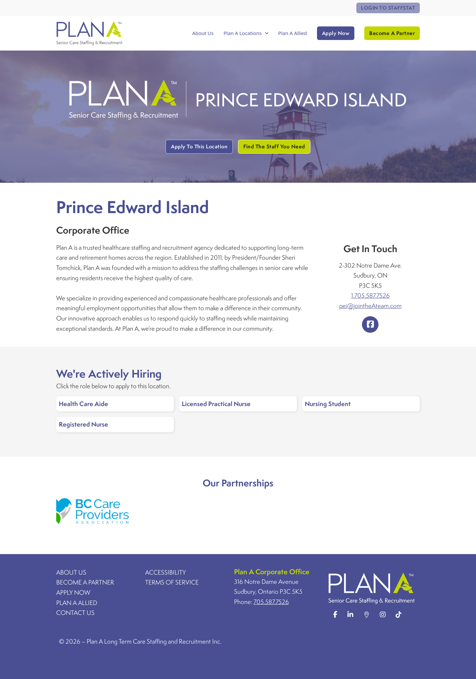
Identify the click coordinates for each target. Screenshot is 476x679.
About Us (203, 33)
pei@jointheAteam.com (370, 306)
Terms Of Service (172, 582)
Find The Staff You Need (274, 146)
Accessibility (165, 572)
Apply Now (336, 33)
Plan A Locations (242, 33)
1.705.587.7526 (370, 295)
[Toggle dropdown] (266, 33)
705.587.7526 (271, 602)
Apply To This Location (199, 146)
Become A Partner (392, 33)
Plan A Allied (292, 33)
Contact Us (75, 613)
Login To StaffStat (388, 7)
